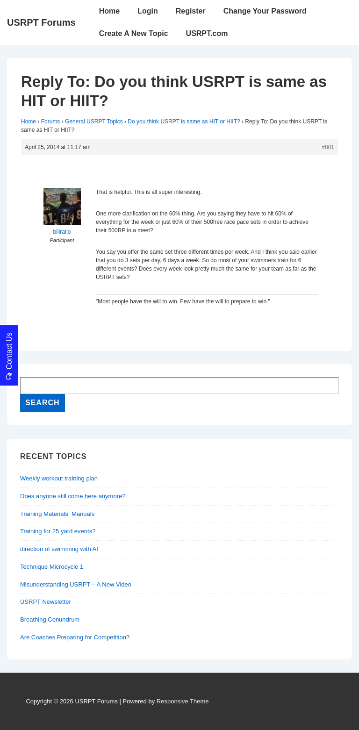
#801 (328, 147)
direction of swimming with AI (59, 548)
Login (147, 11)
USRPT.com (207, 33)
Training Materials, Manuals (57, 513)
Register (191, 11)
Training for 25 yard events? (57, 531)
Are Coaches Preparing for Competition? (74, 637)
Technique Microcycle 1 (51, 566)
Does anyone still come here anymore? (72, 496)
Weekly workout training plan (59, 478)
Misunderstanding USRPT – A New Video (75, 584)
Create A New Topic (133, 33)
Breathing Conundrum (49, 619)
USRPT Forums (41, 22)
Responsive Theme (183, 701)
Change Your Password (265, 11)
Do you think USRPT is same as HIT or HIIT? (184, 121)
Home (109, 11)
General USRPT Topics (94, 121)
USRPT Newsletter (45, 601)
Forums (50, 121)
